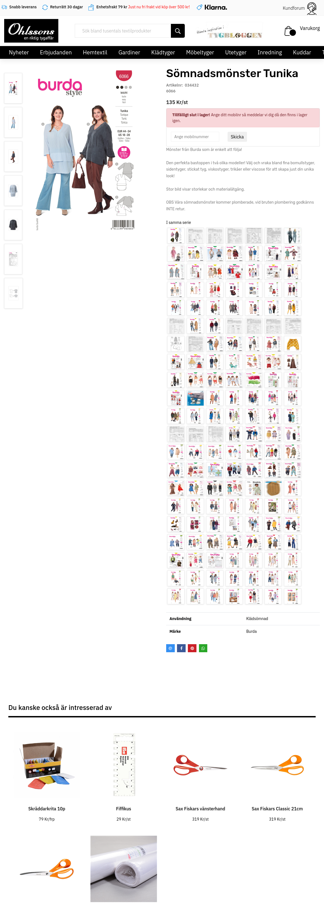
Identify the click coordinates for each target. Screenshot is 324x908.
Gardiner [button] (129, 52)
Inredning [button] (270, 52)
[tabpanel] (46, 772)
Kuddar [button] (302, 52)
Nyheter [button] (19, 52)
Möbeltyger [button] (200, 52)
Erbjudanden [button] (56, 52)
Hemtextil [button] (95, 52)
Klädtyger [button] (163, 52)
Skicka (237, 137)
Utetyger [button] (235, 52)
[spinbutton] (195, 136)
